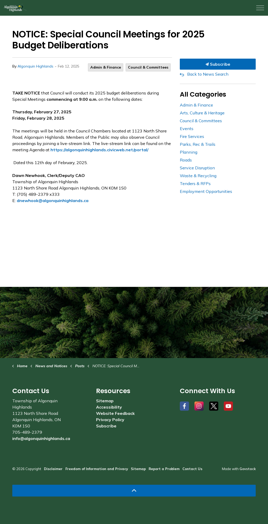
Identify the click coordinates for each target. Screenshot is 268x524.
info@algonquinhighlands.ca (41, 438)
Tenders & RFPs (195, 183)
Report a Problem (164, 469)
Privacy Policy (110, 419)
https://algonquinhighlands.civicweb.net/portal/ (99, 149)
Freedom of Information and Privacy (96, 469)
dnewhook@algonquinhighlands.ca (52, 200)
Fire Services (192, 136)
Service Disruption (197, 167)
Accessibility (109, 407)
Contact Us (192, 469)
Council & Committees (148, 67)
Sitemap (105, 400)
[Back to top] (134, 491)
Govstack (247, 469)
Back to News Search (207, 74)
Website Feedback (115, 413)
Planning (188, 152)
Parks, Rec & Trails (197, 144)
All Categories (203, 94)
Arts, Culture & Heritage (202, 112)
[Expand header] (260, 8)
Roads (186, 160)
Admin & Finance (105, 67)
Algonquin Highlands (35, 66)
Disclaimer (53, 469)
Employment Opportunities (206, 191)
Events (186, 128)
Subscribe (217, 64)
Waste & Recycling (198, 175)
